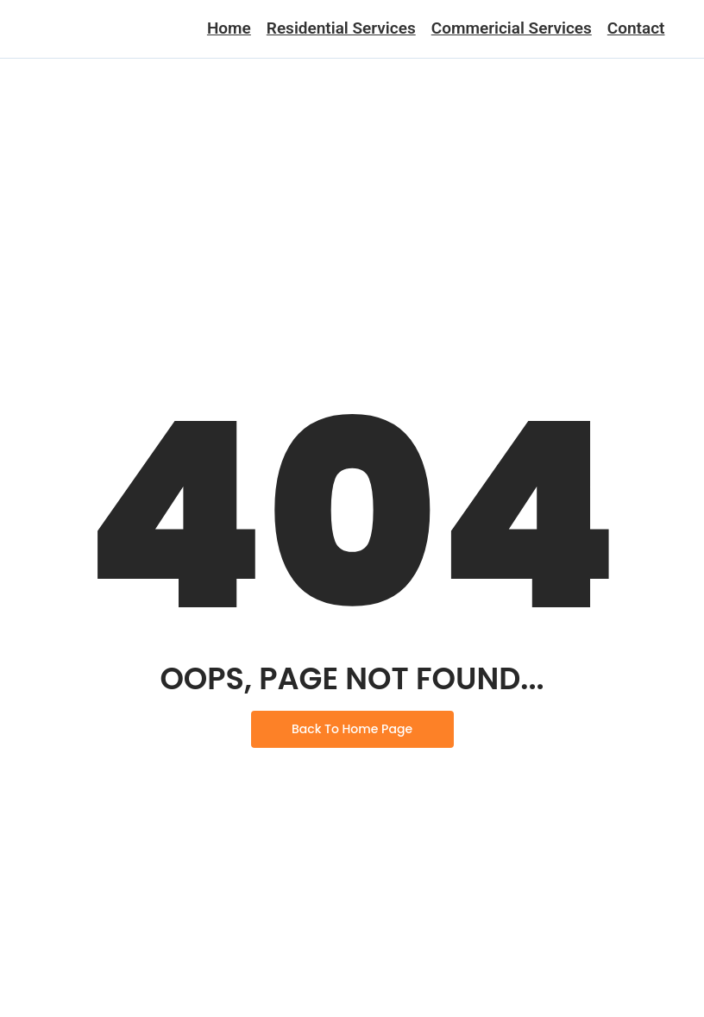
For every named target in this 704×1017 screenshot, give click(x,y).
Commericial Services (511, 28)
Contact (636, 28)
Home (229, 28)
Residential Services (341, 28)
